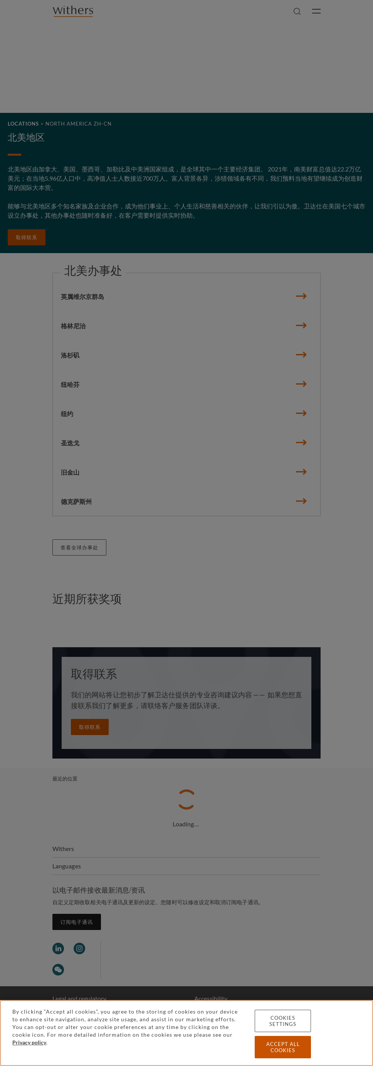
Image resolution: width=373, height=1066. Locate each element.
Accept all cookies (283, 1047)
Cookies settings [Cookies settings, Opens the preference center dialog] (282, 1021)
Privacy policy (29, 1042)
